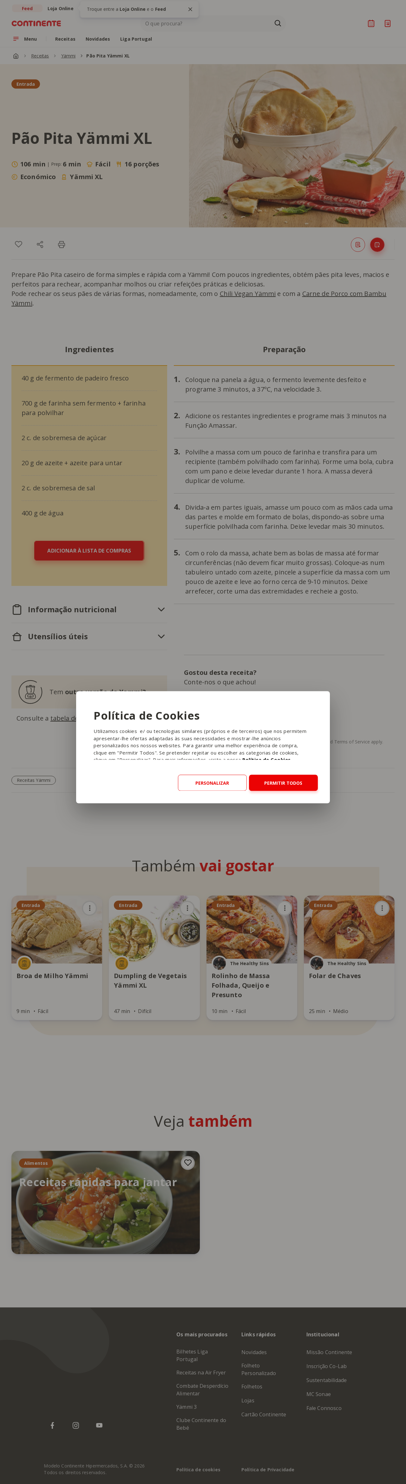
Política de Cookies (266, 759)
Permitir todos (283, 783)
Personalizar (212, 783)
